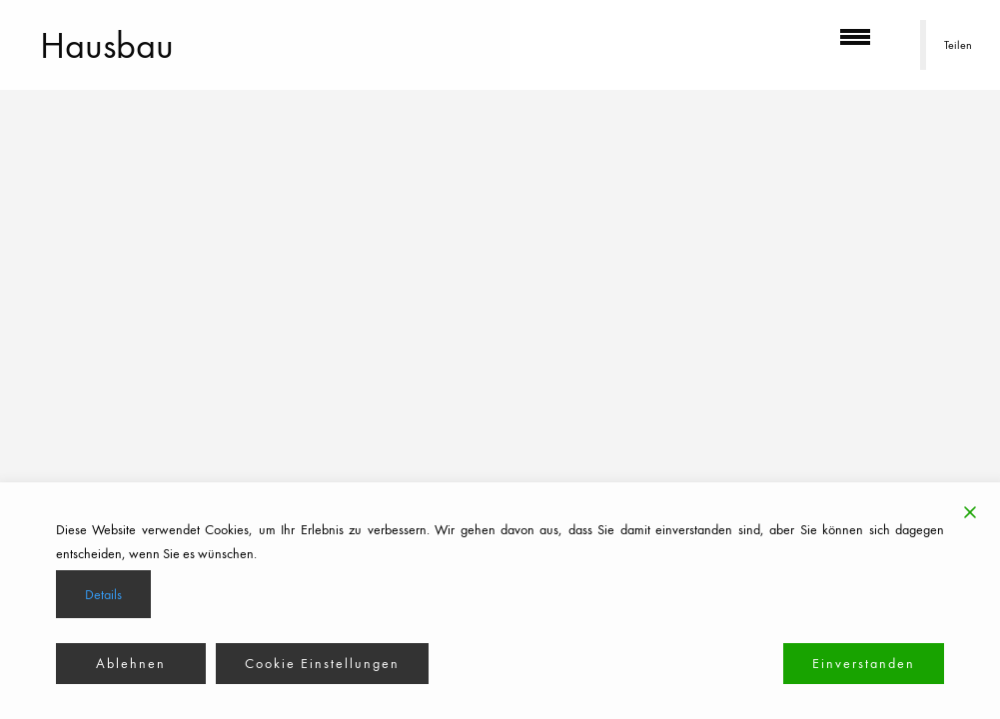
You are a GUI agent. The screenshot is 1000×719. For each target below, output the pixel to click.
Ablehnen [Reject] (131, 663)
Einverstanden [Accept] (863, 663)
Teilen (958, 45)
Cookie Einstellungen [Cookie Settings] (322, 663)
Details (103, 594)
